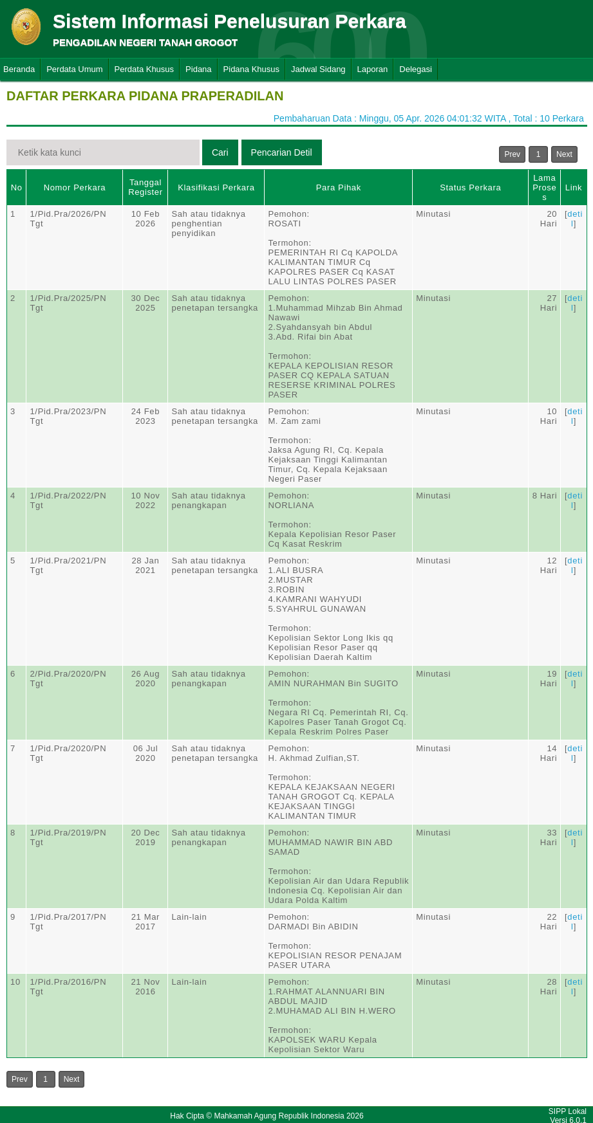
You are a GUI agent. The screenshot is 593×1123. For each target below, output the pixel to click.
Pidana (198, 69)
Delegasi (415, 69)
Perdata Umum (74, 69)
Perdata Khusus (144, 69)
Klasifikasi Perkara (216, 187)
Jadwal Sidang (318, 69)
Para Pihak (338, 187)
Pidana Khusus (251, 69)
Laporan (372, 69)
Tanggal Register (145, 187)
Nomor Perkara (75, 187)
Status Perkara (470, 187)
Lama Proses (544, 187)
